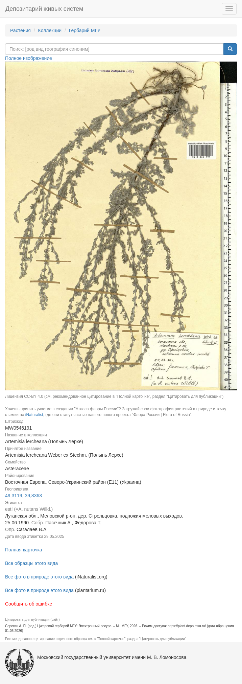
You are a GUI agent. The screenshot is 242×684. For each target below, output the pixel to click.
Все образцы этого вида (31, 563)
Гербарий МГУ (84, 30)
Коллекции (50, 30)
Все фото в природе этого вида (39, 576)
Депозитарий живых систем (44, 8)
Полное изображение (28, 58)
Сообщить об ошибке (28, 604)
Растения (20, 30)
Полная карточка (23, 549)
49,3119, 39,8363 (23, 495)
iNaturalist (34, 414)
